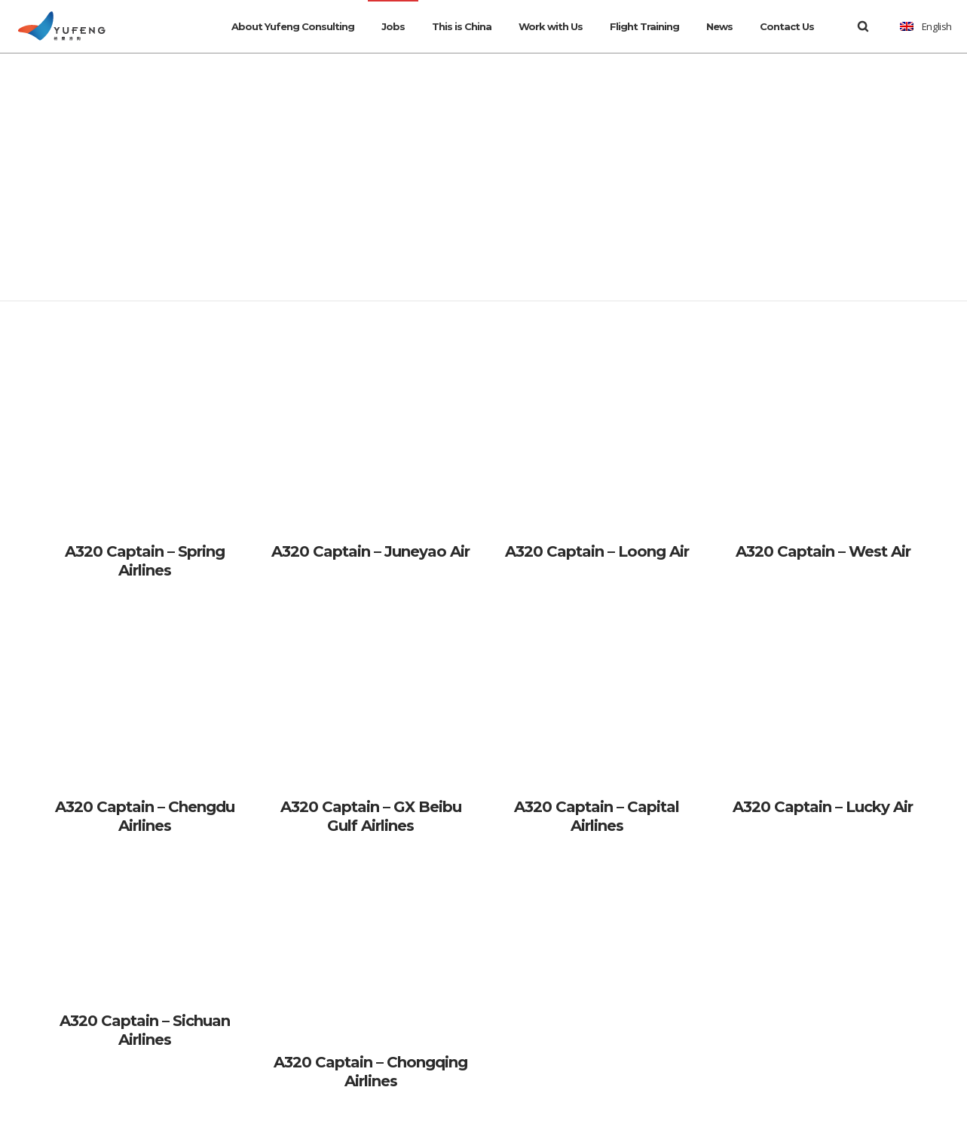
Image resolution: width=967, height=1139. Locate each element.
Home (467, 126)
